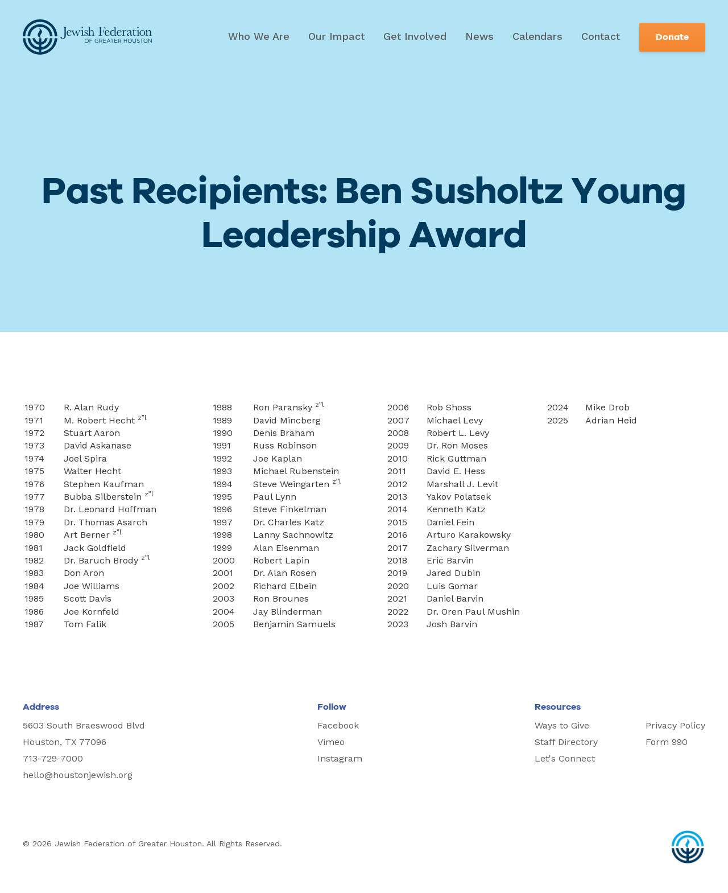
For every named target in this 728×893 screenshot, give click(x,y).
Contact (600, 36)
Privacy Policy (675, 725)
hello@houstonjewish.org (78, 774)
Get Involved (414, 36)
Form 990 (667, 741)
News (479, 36)
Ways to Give (562, 725)
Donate (672, 37)
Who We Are (258, 36)
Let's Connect (565, 758)
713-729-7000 (53, 758)
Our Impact (336, 36)
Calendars (537, 36)
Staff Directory (566, 741)
